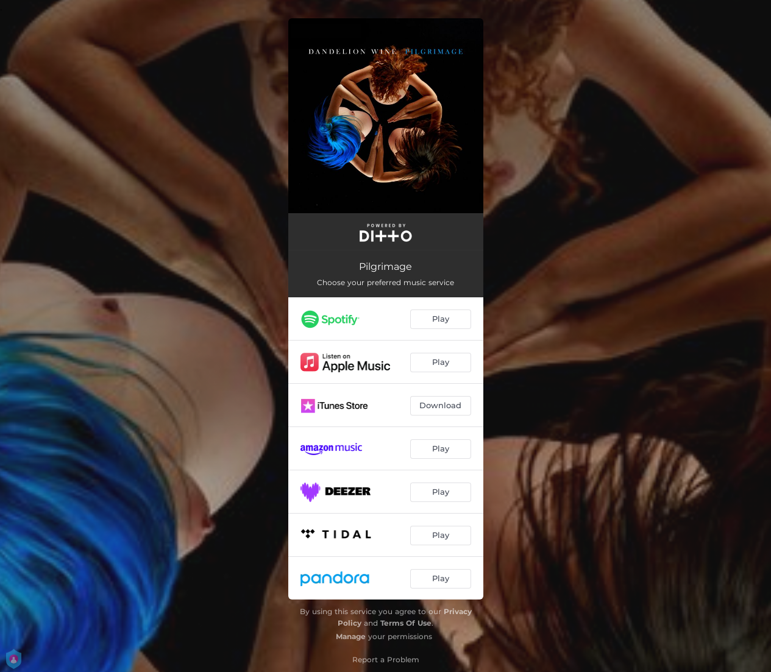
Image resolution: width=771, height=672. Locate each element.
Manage (351, 636)
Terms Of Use (406, 623)
